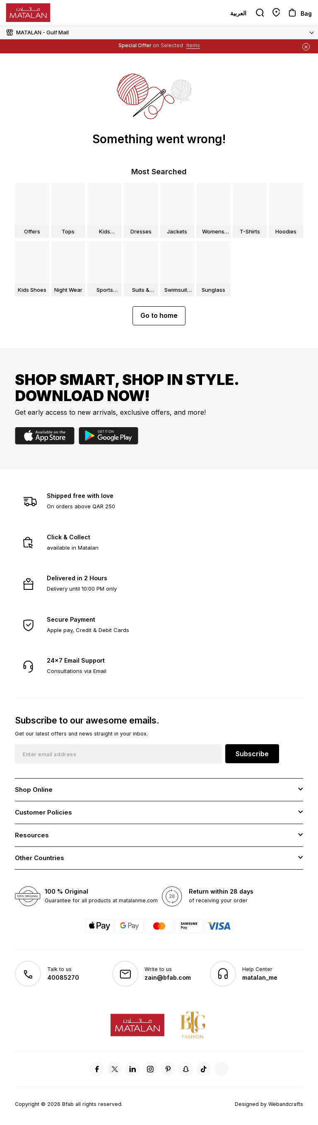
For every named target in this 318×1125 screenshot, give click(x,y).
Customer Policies (43, 812)
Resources (32, 835)
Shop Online (34, 789)
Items (193, 45)
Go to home (159, 315)
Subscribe (252, 754)
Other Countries (39, 858)
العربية (238, 13)
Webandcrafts (285, 1104)
